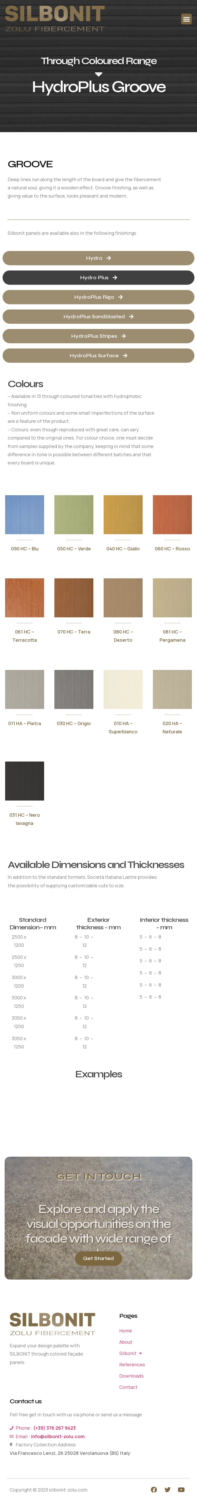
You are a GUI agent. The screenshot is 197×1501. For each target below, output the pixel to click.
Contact (128, 1387)
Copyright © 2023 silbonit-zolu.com (48, 1490)
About (125, 1342)
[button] (186, 19)
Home (125, 1331)
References (132, 1364)
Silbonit (130, 1353)
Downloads (131, 1376)
